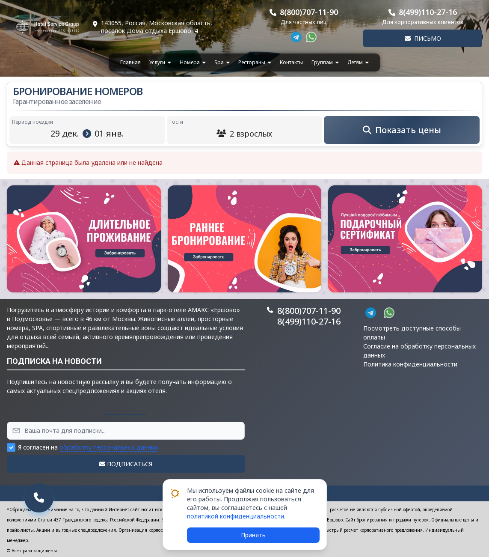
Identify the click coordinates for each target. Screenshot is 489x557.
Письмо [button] (423, 38)
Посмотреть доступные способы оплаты (412, 332)
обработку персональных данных (108, 447)
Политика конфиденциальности (410, 364)
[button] (84, 238)
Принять (253, 535)
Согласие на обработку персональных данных (419, 350)
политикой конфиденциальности (235, 516)
